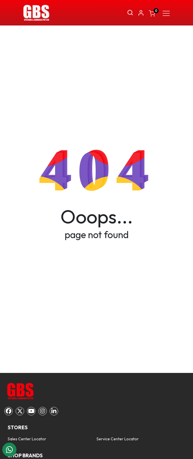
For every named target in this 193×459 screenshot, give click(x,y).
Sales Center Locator (27, 438)
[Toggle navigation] (166, 13)
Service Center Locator (117, 438)
